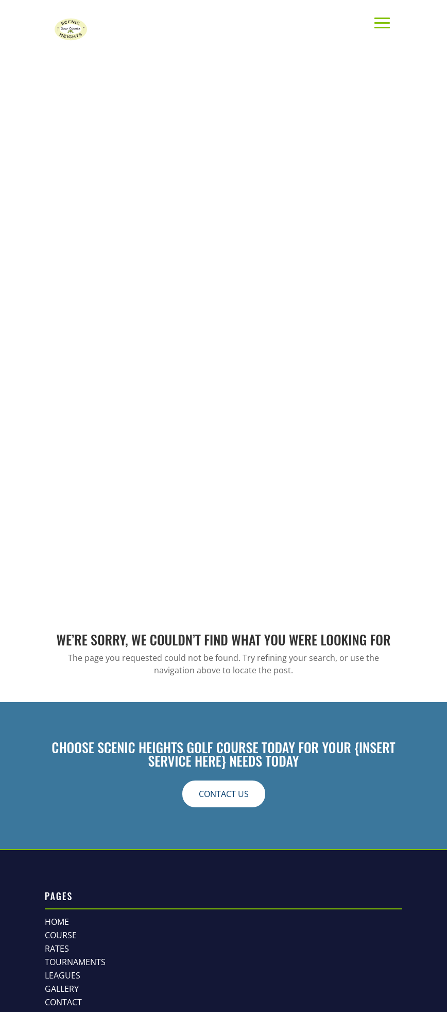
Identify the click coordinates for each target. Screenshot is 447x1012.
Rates (57, 948)
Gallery (62, 988)
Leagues (62, 975)
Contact (63, 1002)
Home (57, 921)
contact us (224, 794)
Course (61, 935)
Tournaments (75, 962)
